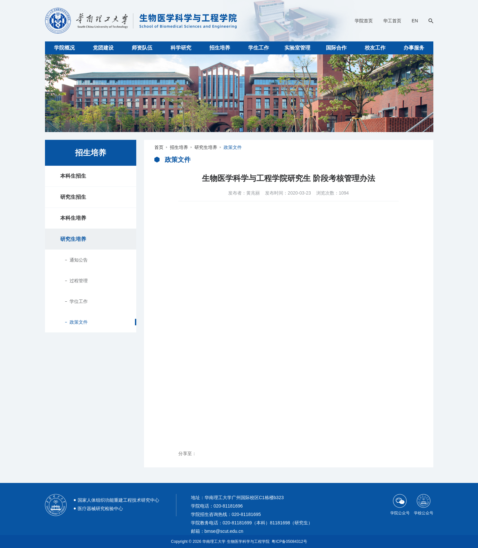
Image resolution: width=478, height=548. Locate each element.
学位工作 (79, 301)
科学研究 (181, 47)
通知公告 (79, 260)
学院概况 (64, 47)
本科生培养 (73, 218)
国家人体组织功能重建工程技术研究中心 (118, 500)
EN (415, 20)
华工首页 (392, 20)
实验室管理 (297, 47)
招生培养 (219, 47)
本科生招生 (73, 176)
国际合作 (336, 47)
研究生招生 (73, 197)
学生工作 (258, 47)
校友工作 (375, 47)
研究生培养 (73, 239)
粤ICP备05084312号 (289, 541)
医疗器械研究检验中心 (100, 508)
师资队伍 (142, 47)
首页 (158, 147)
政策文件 (79, 322)
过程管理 (79, 280)
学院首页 (364, 20)
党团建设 (103, 47)
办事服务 (414, 47)
